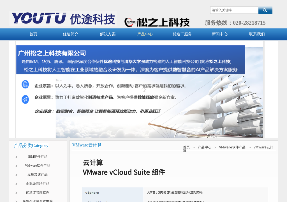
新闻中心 (220, 34)
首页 (33, 34)
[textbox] (234, 10)
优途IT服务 (182, 34)
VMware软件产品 (232, 146)
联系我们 (257, 34)
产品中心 (145, 34)
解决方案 (108, 34)
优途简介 (70, 34)
